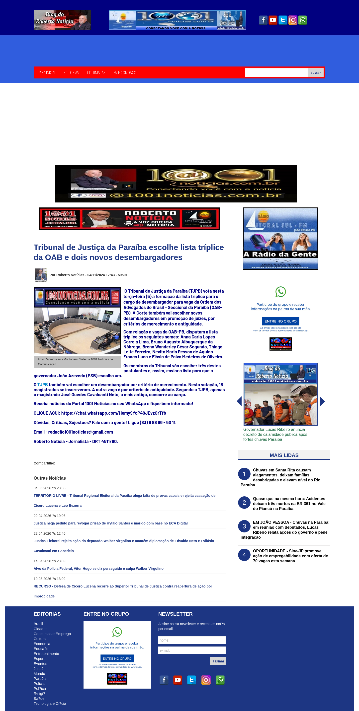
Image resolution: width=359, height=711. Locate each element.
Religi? (39, 693)
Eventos (40, 663)
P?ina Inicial (47, 72)
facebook (263, 20)
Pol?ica (40, 688)
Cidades (40, 629)
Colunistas (96, 72)
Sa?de (39, 698)
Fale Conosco (124, 72)
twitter (282, 20)
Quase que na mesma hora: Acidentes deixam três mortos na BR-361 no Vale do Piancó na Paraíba (289, 504)
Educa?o (41, 648)
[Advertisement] (179, 128)
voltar (322, 401)
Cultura (40, 639)
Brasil (38, 624)
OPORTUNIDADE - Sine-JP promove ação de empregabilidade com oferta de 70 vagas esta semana (290, 556)
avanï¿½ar (239, 401)
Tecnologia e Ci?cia (50, 703)
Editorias (71, 72)
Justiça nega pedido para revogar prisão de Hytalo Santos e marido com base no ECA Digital (111, 523)
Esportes (41, 658)
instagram (292, 20)
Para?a (40, 678)
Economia (42, 644)
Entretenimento (46, 653)
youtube (273, 20)
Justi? (38, 668)
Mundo (39, 673)
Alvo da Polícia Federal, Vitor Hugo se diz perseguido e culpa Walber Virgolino (99, 569)
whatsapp (302, 20)
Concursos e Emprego (52, 634)
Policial (40, 683)
